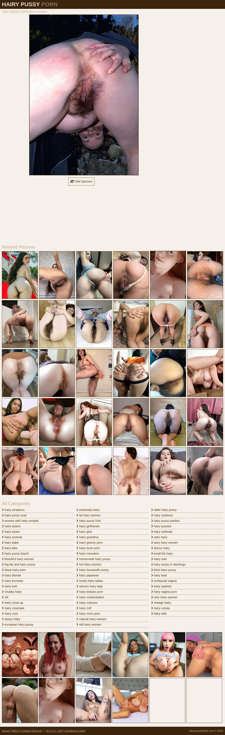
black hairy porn (14, 570)
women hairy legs (89, 586)
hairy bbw (10, 548)
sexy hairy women (164, 542)
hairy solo (159, 559)
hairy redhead (161, 531)
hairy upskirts (161, 586)
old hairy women (88, 624)
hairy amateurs (13, 509)
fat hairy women (88, 515)
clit (5, 597)
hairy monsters (87, 553)
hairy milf (83, 608)
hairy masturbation (90, 597)
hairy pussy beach (15, 553)
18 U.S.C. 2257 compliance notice (65, 730)
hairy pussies (161, 526)
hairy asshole (12, 537)
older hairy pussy (164, 509)
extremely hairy (88, 509)
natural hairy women (91, 619)
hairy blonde (11, 575)
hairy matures (86, 602)
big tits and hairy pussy (18, 564)
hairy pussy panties (165, 520)
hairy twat (159, 575)
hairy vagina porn (164, 591)
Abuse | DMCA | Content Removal (22, 730)
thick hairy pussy (163, 570)
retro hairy (159, 537)
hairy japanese (87, 575)
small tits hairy (162, 553)
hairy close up (12, 602)
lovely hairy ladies (89, 580)
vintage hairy (161, 602)
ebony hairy (11, 619)
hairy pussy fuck (88, 520)
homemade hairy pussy (93, 559)
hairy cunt (10, 613)
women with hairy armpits (20, 520)
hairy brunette (12, 580)
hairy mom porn (88, 613)
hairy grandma (87, 537)
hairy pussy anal (14, 515)
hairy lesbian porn (89, 591)
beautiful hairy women (18, 559)
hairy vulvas (160, 608)
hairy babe (10, 542)
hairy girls (84, 531)
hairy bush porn (88, 548)
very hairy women (164, 597)
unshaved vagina (164, 580)
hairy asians (11, 526)
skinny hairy (160, 548)
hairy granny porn (89, 542)
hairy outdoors (162, 515)
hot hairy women (88, 564)
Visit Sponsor (81, 181)
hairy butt (9, 586)
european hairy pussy (17, 624)
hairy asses (11, 531)
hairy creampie (13, 608)
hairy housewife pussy (92, 570)
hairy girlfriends (88, 526)
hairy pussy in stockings (168, 564)
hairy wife (159, 613)
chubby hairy (12, 591)
